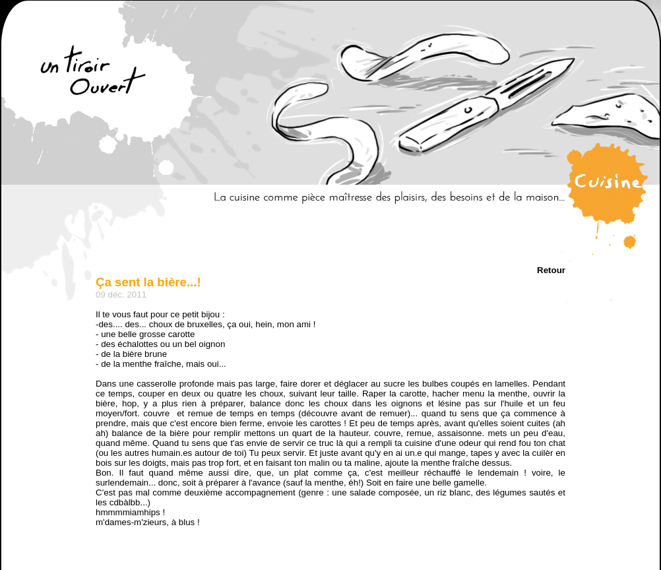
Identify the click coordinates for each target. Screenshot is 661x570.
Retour (551, 270)
